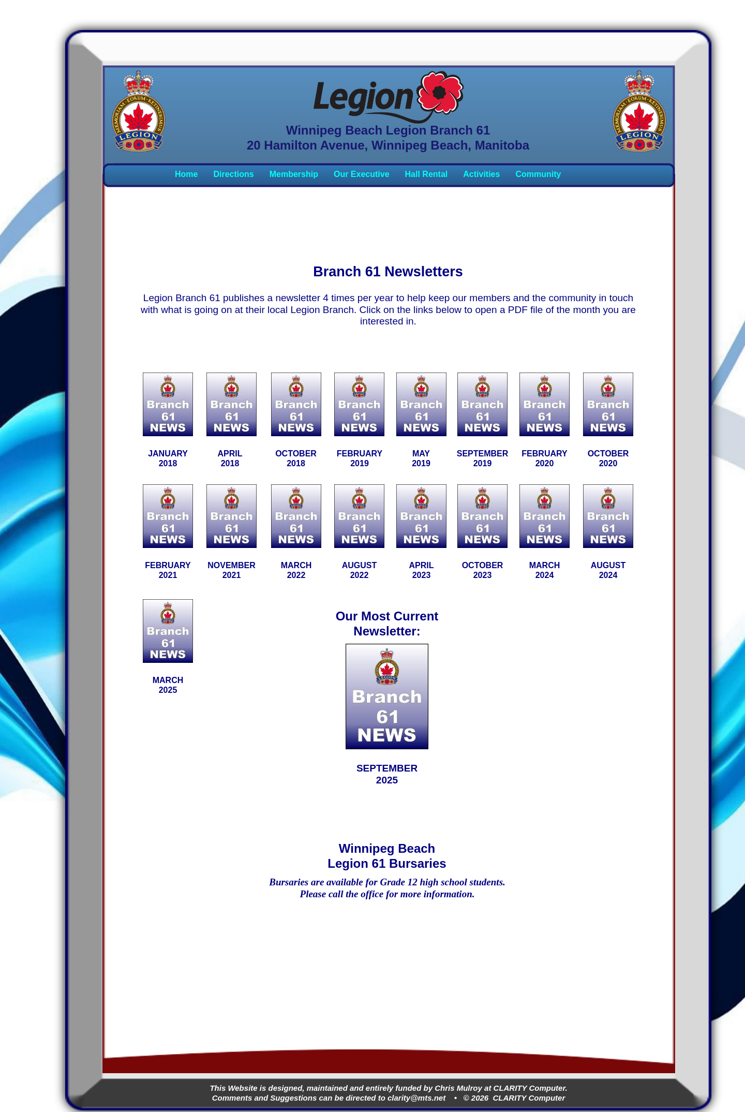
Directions (233, 174)
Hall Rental (426, 174)
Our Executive (362, 174)
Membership (294, 174)
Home (186, 174)
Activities (481, 174)
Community (538, 174)
